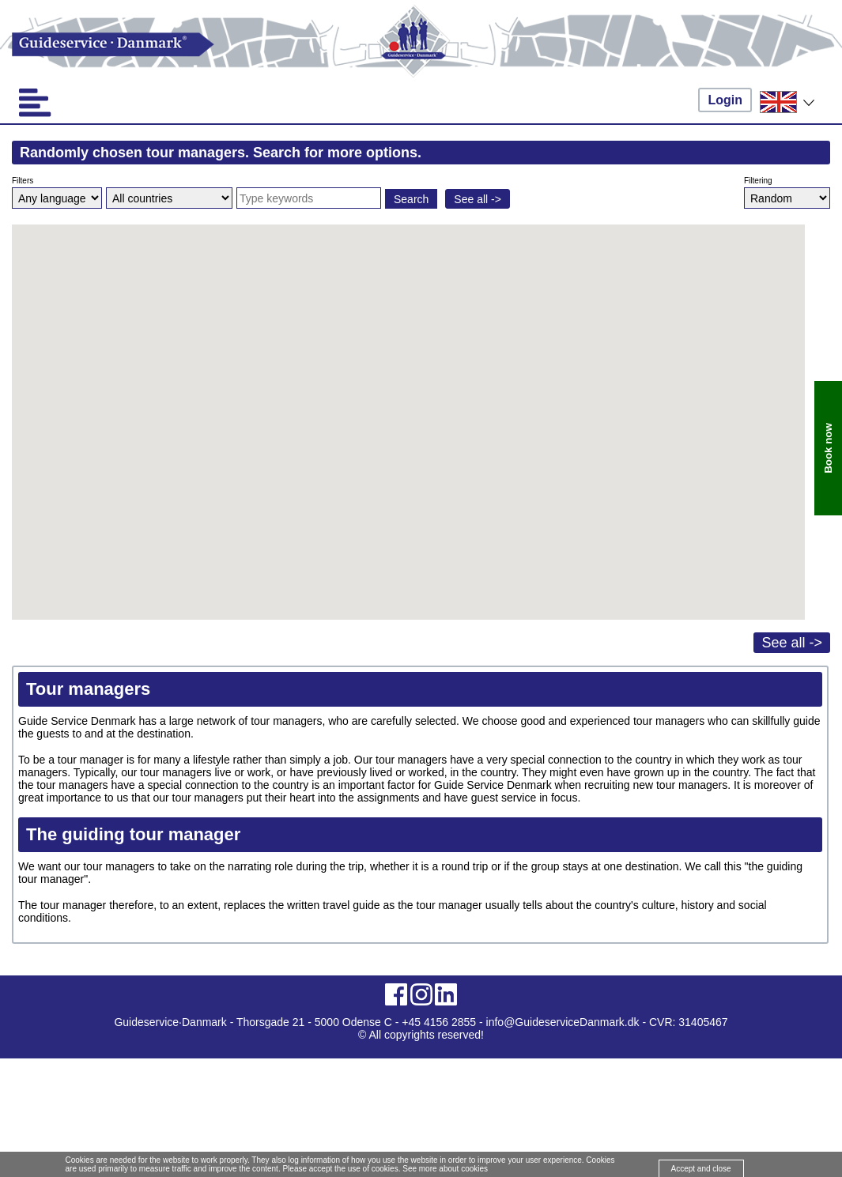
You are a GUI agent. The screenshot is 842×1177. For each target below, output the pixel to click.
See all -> (477, 199)
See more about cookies (445, 1168)
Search (411, 199)
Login (725, 100)
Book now (828, 448)
